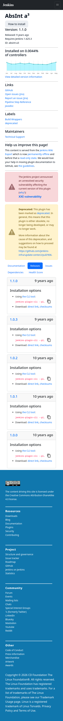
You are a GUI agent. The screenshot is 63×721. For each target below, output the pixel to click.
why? (22, 192)
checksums (46, 306)
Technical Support (15, 136)
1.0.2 (13, 358)
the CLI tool (28, 296)
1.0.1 (13, 396)
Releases (35, 265)
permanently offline (38, 154)
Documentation (16, 265)
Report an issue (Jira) (16, 98)
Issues (48, 265)
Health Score (36, 272)
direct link (33, 306)
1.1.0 (13, 281)
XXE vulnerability (30, 196)
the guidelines (26, 165)
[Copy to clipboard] (49, 301)
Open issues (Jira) (14, 94)
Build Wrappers (13, 119)
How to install (16, 24)
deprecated (43, 213)
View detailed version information (23, 76)
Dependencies (15, 272)
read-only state (28, 158)
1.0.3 (13, 319)
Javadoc (9, 105)
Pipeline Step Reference (18, 102)
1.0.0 (13, 435)
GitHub (9, 90)
